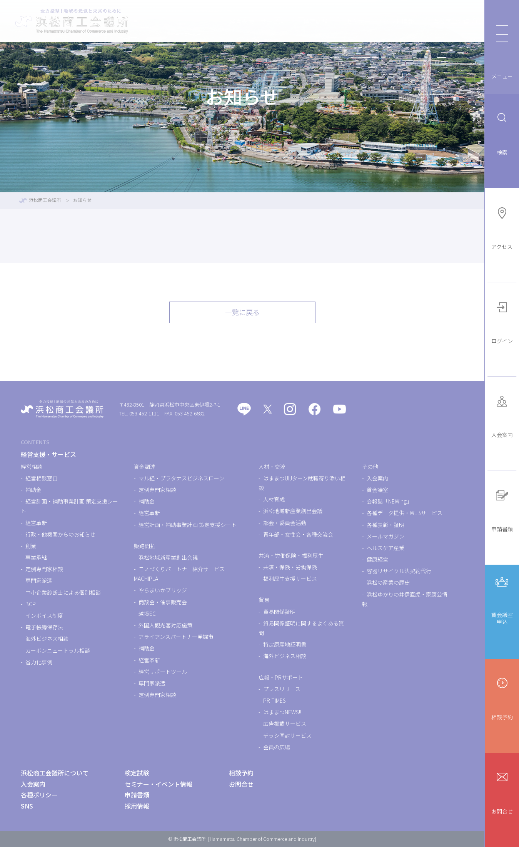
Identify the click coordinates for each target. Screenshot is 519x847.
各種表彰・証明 (385, 525)
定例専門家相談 (44, 569)
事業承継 (36, 557)
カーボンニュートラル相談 (57, 650)
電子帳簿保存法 (44, 627)
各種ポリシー (39, 794)
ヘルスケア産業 (385, 548)
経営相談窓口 (41, 478)
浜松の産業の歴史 (388, 582)
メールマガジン (385, 536)
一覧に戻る (242, 312)
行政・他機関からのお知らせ (60, 534)
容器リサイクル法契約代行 (399, 571)
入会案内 (502, 415)
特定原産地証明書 (284, 644)
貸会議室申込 (502, 600)
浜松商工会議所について (432, 21)
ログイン (502, 322)
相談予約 (502, 698)
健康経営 (377, 559)
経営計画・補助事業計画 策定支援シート (188, 525)
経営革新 (36, 523)
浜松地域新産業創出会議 (168, 557)
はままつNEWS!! (282, 712)
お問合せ (502, 792)
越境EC (147, 613)
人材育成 (274, 499)
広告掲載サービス (284, 723)
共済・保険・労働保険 (290, 567)
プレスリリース (281, 689)
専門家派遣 (38, 580)
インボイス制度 (44, 615)
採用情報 (137, 805)
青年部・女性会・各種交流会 (298, 534)
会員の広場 (276, 747)
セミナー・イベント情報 (346, 21)
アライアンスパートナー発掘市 (176, 636)
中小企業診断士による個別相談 (63, 592)
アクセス (501, 227)
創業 (30, 546)
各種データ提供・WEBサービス (404, 513)
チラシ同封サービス (287, 735)
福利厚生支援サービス (290, 578)
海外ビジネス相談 (46, 638)
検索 (502, 133)
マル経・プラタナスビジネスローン (181, 478)
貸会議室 (377, 490)
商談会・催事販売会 (163, 602)
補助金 (33, 490)
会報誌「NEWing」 (389, 501)
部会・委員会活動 (284, 523)
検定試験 (281, 21)
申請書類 (502, 510)
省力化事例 (38, 662)
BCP (30, 604)
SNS (27, 805)
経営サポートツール (163, 671)
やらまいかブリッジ (163, 590)
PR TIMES (274, 700)
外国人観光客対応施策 (165, 625)
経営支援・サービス (222, 21)
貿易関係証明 (279, 611)
